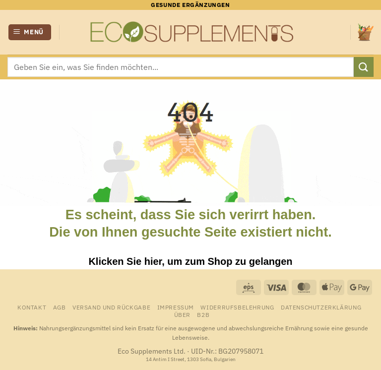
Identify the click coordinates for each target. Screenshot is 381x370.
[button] (30, 32)
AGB (59, 307)
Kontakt (31, 307)
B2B (203, 314)
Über (182, 314)
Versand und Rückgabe (111, 307)
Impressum (175, 307)
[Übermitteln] (364, 66)
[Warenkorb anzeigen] (366, 32)
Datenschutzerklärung (321, 307)
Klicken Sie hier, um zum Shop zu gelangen (190, 261)
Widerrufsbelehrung (237, 307)
